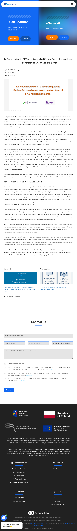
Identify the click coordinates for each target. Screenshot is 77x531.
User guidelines (20, 479)
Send (8, 390)
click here (41, 444)
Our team (59, 469)
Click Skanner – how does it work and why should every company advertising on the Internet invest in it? (20, 289)
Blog (58, 501)
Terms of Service (70, 523)
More (54, 369)
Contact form (20, 501)
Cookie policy (20, 476)
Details (25, 38)
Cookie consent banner (20, 482)
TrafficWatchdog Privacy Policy (39, 523)
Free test (13, 38)
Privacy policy (20, 472)
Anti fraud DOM (59, 505)
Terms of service (20, 469)
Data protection (20, 463)
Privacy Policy (38, 525)
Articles (59, 498)
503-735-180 (19, 498)
